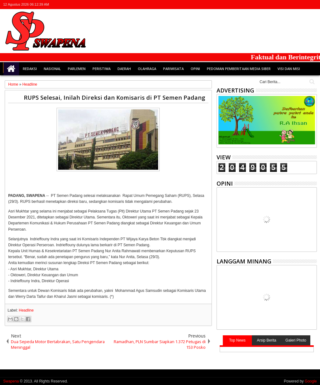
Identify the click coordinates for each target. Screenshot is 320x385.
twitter (280, 4)
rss (305, 4)
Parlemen (77, 68)
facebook (288, 4)
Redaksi (30, 68)
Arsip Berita (266, 340)
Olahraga (147, 68)
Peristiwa (101, 68)
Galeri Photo (295, 340)
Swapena (11, 381)
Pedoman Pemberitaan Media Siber (239, 68)
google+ (296, 4)
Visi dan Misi (289, 68)
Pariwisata (173, 68)
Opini (195, 68)
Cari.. (311, 81)
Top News (237, 340)
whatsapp (313, 4)
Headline (26, 310)
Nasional (52, 68)
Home (11, 68)
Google (311, 381)
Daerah (124, 68)
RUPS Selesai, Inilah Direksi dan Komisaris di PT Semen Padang (114, 97)
